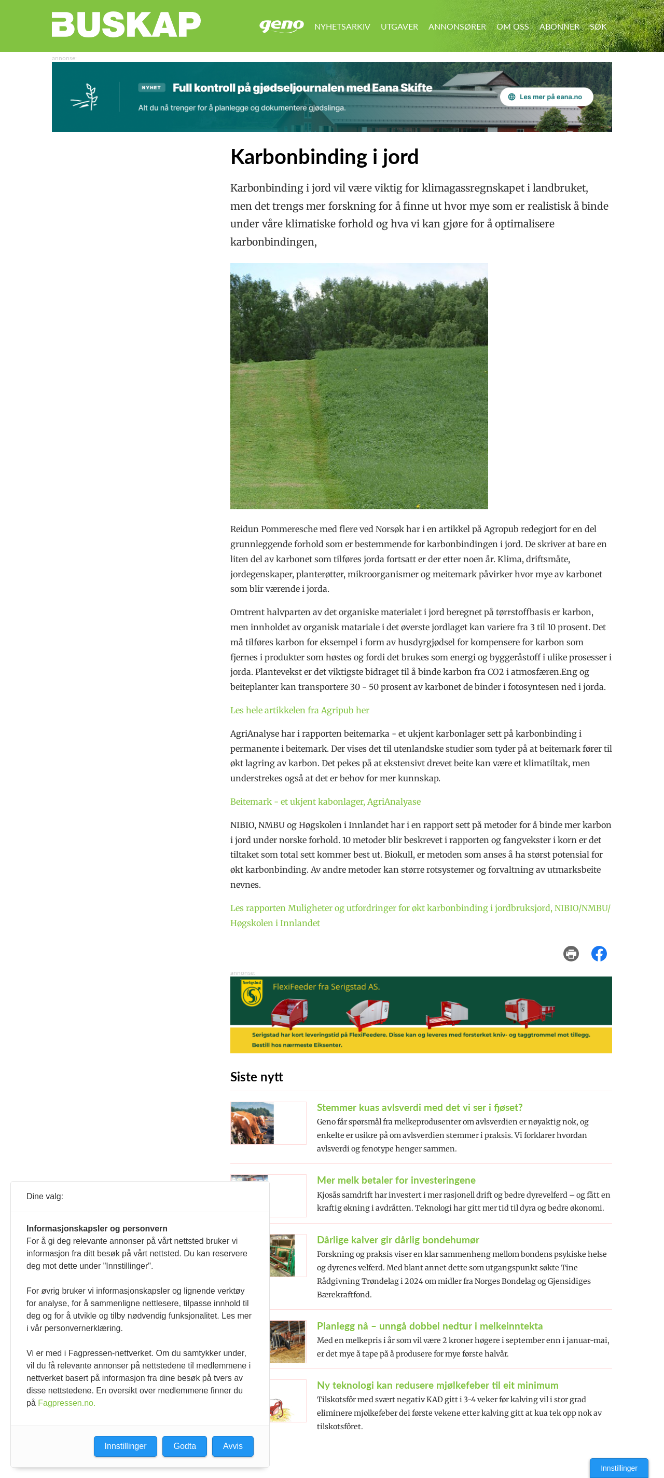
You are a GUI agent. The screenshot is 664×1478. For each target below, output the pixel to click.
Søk (598, 26)
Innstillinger (619, 1468)
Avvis (233, 1446)
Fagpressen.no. (66, 1403)
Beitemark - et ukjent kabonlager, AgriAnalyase (325, 801)
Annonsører (457, 26)
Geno (282, 27)
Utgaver (399, 26)
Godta (184, 1446)
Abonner (559, 26)
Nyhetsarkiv (342, 26)
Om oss (512, 26)
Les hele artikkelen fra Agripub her (299, 710)
